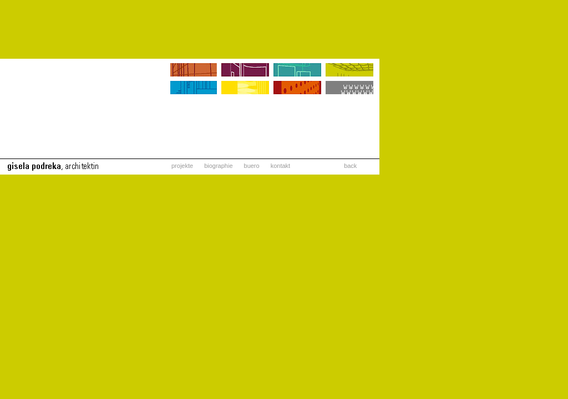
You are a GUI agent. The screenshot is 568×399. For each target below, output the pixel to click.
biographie (218, 165)
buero (252, 165)
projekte (182, 165)
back (350, 165)
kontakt (280, 165)
